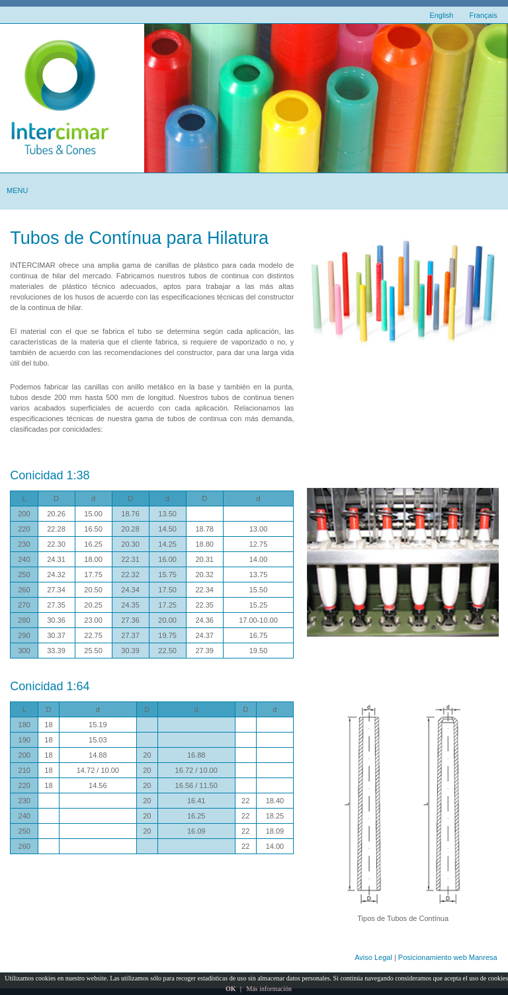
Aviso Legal (373, 957)
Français (483, 15)
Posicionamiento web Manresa (447, 957)
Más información (269, 988)
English (441, 15)
